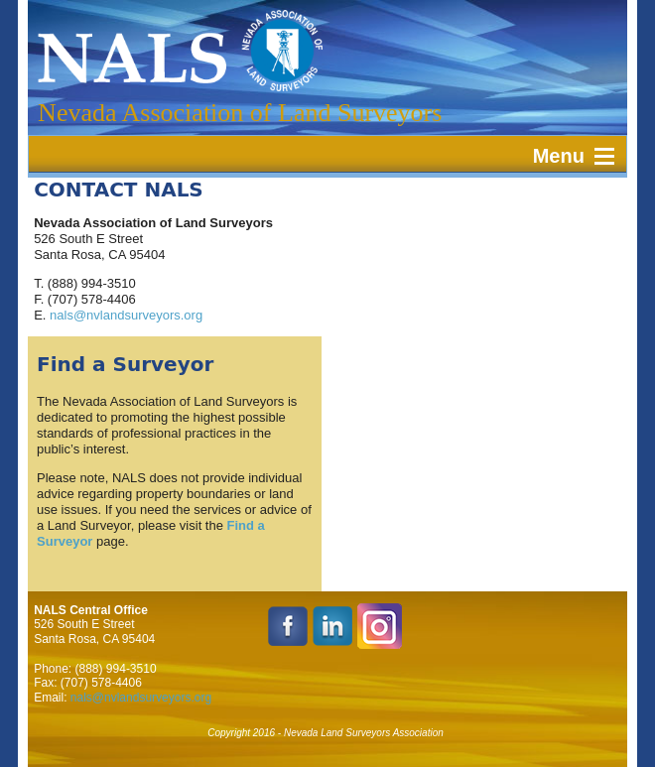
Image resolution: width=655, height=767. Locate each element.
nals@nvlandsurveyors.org (126, 315)
